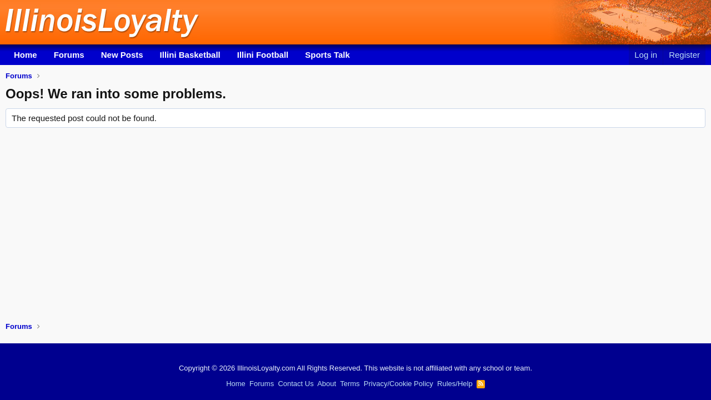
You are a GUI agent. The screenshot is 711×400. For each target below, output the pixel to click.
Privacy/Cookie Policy (398, 383)
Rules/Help (455, 383)
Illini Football (263, 54)
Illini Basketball (190, 54)
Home (25, 54)
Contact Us (295, 383)
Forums (69, 54)
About (326, 383)
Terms (349, 383)
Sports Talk (327, 54)
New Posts (122, 54)
